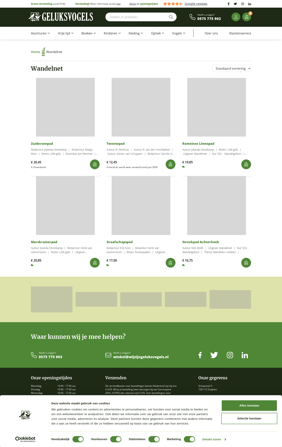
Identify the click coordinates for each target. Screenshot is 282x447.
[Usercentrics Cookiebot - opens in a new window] (25, 439)
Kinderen (110, 33)
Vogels (177, 33)
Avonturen (39, 33)
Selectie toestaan (249, 418)
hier (119, 3)
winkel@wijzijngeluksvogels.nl (141, 357)
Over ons (211, 33)
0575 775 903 (209, 19)
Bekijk (132, 3)
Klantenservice (240, 33)
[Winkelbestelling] (232, 68)
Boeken (86, 33)
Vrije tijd (64, 33)
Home (38, 52)
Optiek (156, 33)
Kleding (134, 33)
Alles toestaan (249, 405)
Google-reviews (196, 4)
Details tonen (211, 439)
